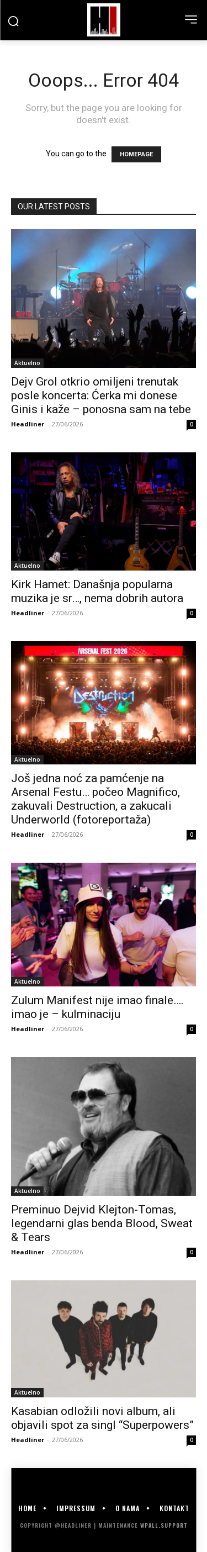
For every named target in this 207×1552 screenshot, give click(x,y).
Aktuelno (27, 363)
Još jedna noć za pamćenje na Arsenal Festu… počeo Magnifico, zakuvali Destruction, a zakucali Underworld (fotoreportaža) (95, 799)
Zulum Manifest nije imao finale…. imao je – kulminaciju (97, 1007)
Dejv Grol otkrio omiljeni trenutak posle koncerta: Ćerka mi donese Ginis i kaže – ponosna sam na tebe (101, 395)
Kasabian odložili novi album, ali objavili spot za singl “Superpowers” (102, 1418)
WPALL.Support (164, 1525)
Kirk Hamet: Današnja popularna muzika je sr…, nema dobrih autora (97, 591)
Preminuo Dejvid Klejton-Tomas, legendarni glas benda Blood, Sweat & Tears (102, 1223)
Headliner (27, 424)
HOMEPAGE (136, 154)
